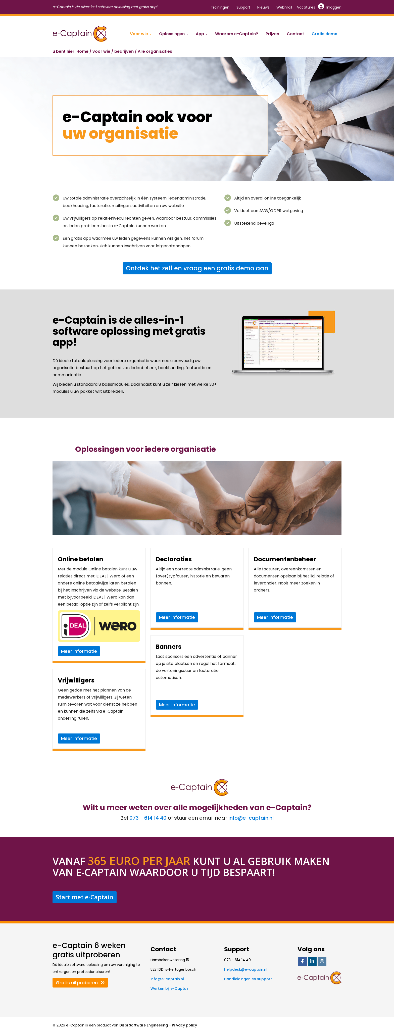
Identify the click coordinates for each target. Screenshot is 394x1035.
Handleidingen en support (248, 978)
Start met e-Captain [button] (84, 897)
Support (243, 7)
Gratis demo (324, 34)
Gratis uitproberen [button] (80, 982)
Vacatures (306, 7)
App (202, 34)
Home (82, 51)
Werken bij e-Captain (170, 988)
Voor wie (141, 34)
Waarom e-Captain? (236, 34)
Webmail (284, 7)
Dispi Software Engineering (143, 1025)
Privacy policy (184, 1025)
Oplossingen (173, 34)
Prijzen (272, 34)
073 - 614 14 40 (148, 817)
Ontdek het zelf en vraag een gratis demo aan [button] (197, 268)
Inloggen (330, 7)
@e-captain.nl (251, 817)
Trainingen (220, 7)
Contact (295, 34)
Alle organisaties (155, 51)
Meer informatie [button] (79, 651)
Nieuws (263, 7)
